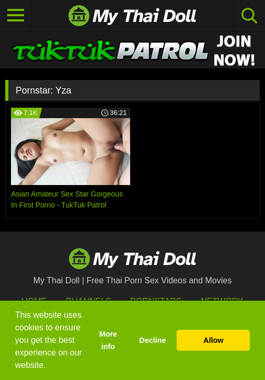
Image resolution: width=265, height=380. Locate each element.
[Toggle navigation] (15, 15)
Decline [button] (152, 340)
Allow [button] (213, 340)
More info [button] (108, 340)
